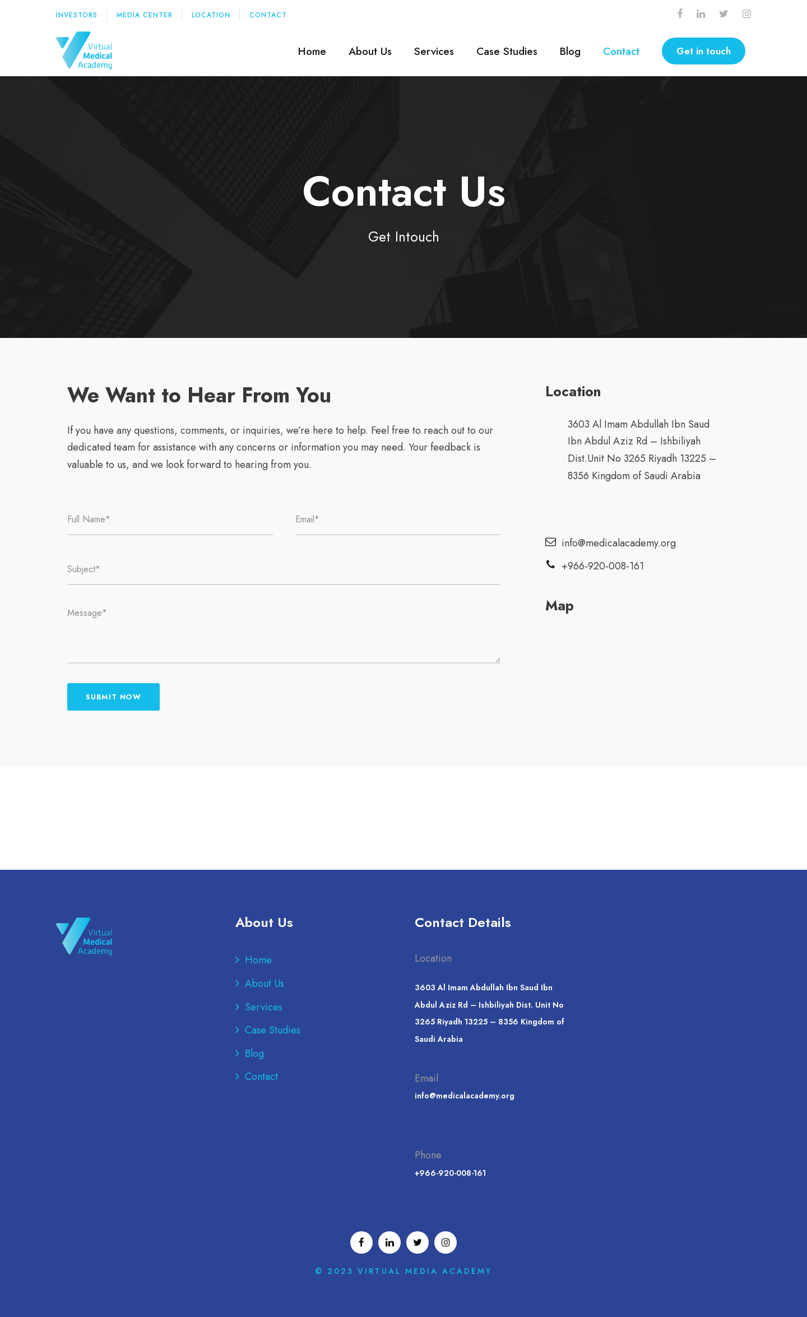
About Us (370, 51)
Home (312, 51)
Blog (570, 51)
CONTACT (268, 15)
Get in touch (703, 51)
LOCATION (211, 15)
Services (434, 51)
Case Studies (506, 51)
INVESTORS (77, 15)
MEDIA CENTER (145, 15)
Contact (621, 51)
